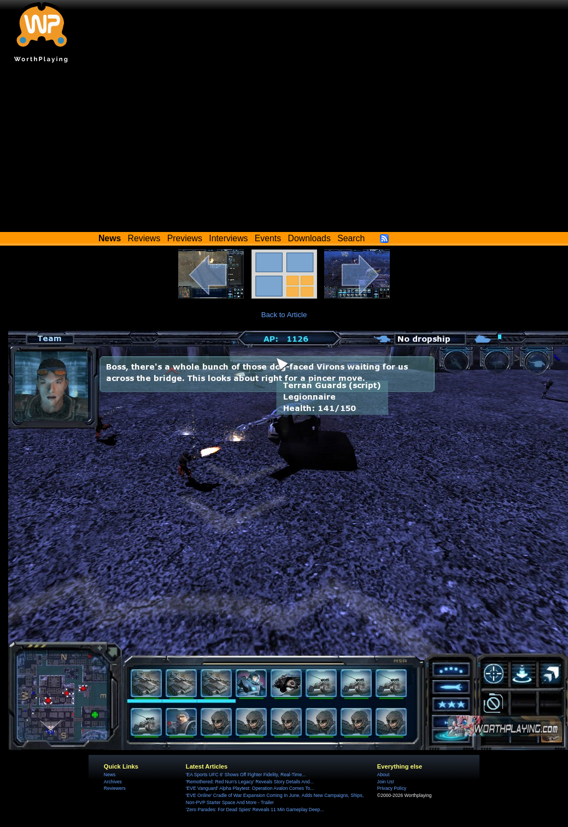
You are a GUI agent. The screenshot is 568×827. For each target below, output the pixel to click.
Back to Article (284, 315)
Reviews (144, 238)
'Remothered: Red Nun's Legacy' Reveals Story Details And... (250, 781)
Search (351, 238)
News (109, 774)
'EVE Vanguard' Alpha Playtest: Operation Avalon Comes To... (250, 788)
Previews (184, 238)
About (383, 774)
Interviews (228, 238)
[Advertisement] (284, 150)
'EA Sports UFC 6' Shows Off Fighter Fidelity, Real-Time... (246, 774)
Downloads (309, 238)
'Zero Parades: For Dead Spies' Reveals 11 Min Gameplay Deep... (255, 809)
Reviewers (115, 788)
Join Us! (385, 781)
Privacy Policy (391, 788)
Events (268, 238)
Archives (113, 781)
